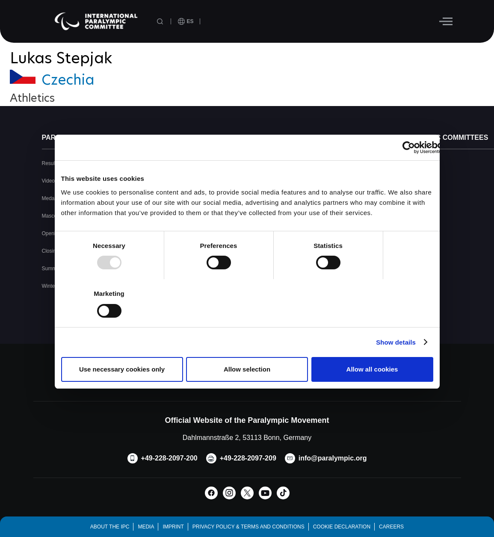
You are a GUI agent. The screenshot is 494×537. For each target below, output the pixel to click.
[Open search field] (161, 21)
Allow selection (247, 369)
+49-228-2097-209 (248, 458)
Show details (396, 342)
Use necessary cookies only (122, 369)
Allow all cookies (372, 369)
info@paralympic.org (333, 458)
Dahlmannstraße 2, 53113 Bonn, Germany (247, 437)
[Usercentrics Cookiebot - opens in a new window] (408, 147)
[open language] (185, 21)
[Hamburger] (446, 21)
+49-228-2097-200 (169, 458)
